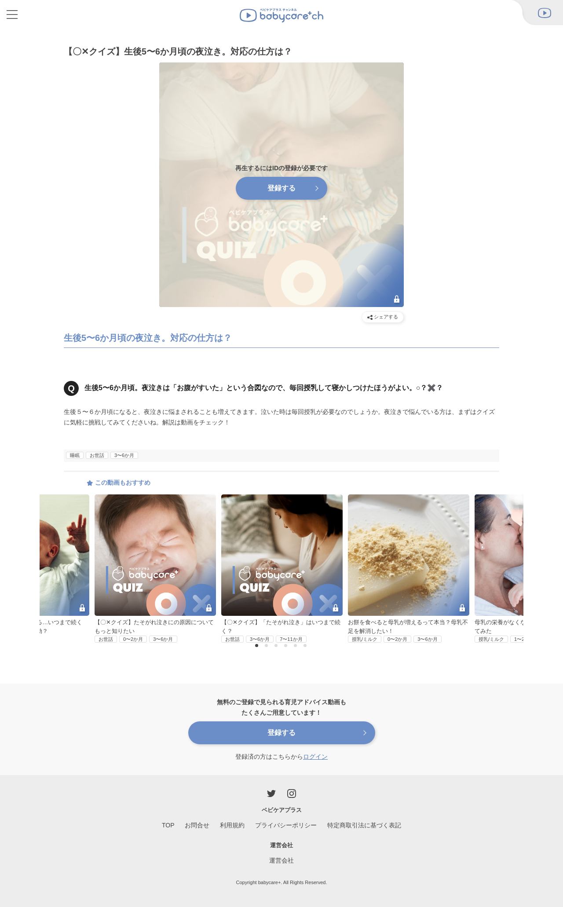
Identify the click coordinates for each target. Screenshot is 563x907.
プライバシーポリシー (286, 825)
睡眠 (75, 455)
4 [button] (286, 646)
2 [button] (267, 646)
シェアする (382, 317)
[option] (282, 569)
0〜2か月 (133, 639)
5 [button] (296, 646)
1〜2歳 (521, 639)
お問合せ (197, 825)
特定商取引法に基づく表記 (364, 825)
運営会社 (281, 860)
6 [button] (306, 646)
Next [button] (505, 545)
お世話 (97, 455)
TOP (168, 825)
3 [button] (277, 646)
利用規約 (232, 825)
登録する (281, 188)
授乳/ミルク (364, 639)
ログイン (315, 756)
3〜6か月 (124, 455)
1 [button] (257, 646)
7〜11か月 (291, 639)
